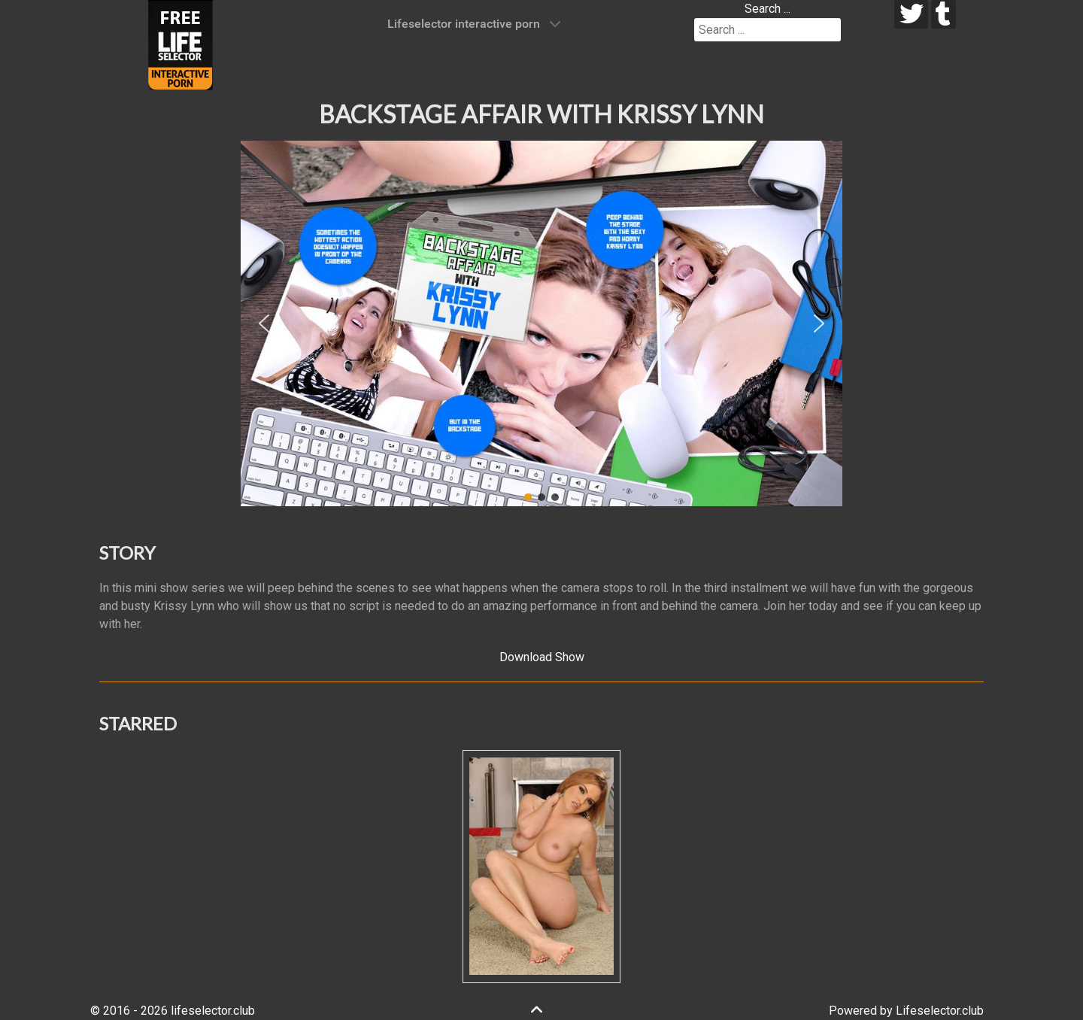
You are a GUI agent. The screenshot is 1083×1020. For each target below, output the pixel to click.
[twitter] (911, 14)
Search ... (767, 9)
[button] (264, 323)
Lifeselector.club (940, 1010)
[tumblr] (943, 14)
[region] (541, 323)
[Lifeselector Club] (180, 44)
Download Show (541, 657)
